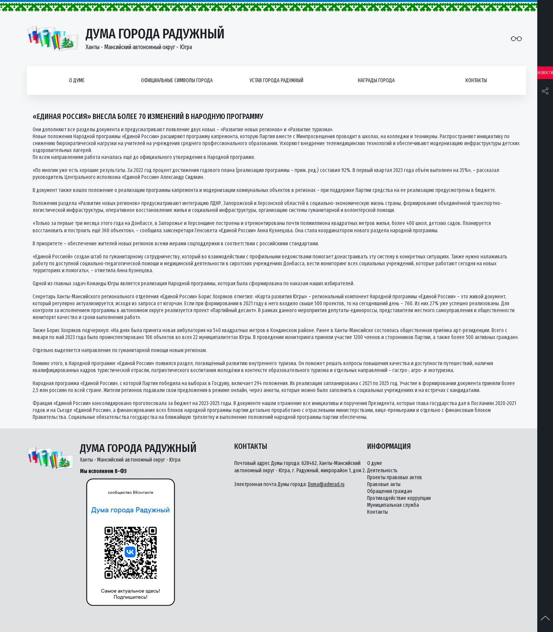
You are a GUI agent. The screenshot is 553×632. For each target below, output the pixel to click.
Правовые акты (384, 484)
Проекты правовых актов (394, 477)
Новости (545, 72)
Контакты (476, 80)
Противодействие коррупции (399, 498)
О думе (76, 80)
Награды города (376, 80)
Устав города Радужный (276, 80)
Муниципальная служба (393, 505)
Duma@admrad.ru (326, 484)
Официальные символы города (177, 80)
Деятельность (382, 470)
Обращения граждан (389, 491)
